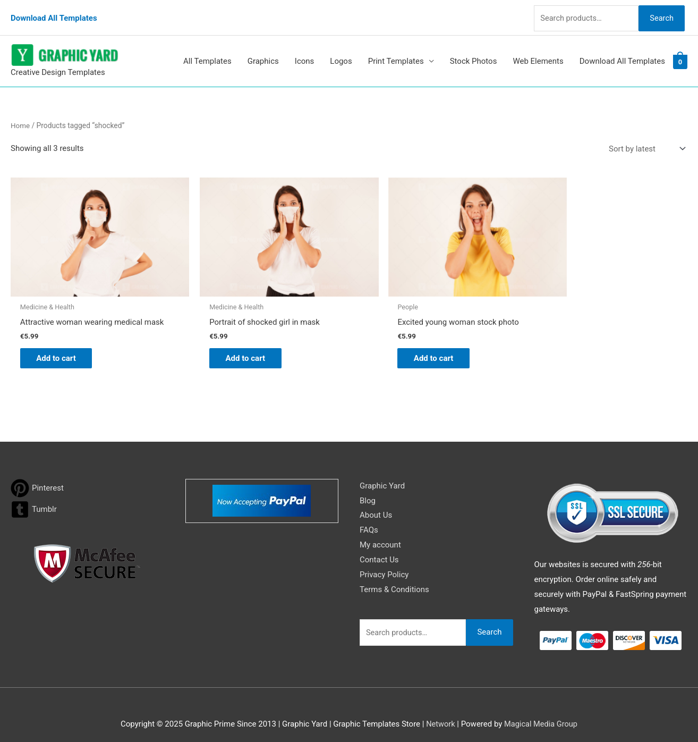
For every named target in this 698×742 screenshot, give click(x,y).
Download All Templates (54, 13)
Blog (368, 489)
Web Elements (538, 52)
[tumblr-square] (34, 498)
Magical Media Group (541, 713)
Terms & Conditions (394, 578)
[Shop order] (644, 140)
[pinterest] (37, 477)
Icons (304, 52)
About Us (376, 504)
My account (380, 534)
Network (439, 713)
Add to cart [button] (61, 346)
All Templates (207, 52)
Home (20, 116)
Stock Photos (473, 52)
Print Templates (396, 52)
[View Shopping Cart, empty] (680, 52)
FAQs (369, 519)
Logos (341, 52)
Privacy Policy (384, 563)
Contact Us (379, 549)
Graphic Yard (382, 474)
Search (660, 13)
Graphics (263, 52)
